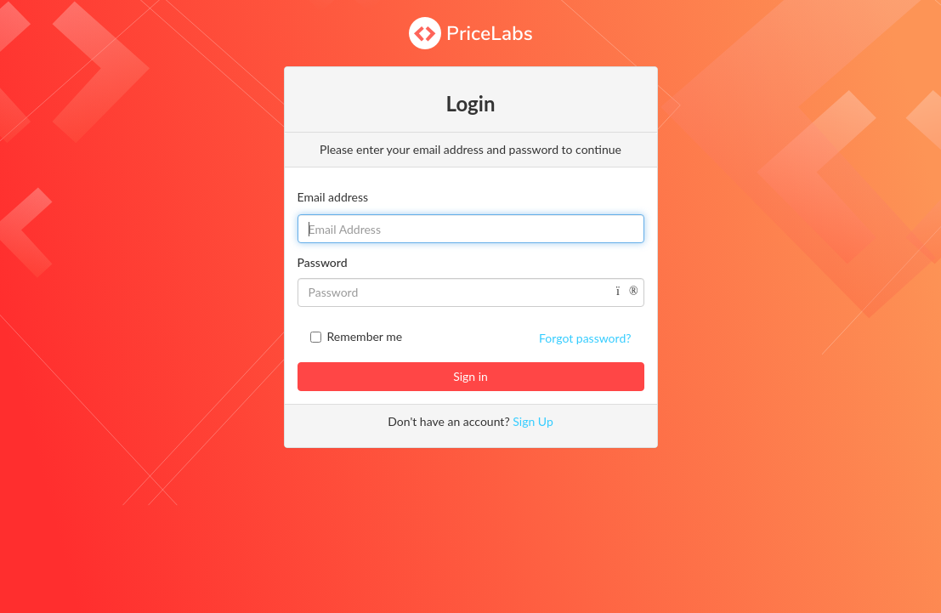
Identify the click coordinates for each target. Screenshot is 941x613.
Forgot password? (585, 338)
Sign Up (533, 421)
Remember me (365, 336)
